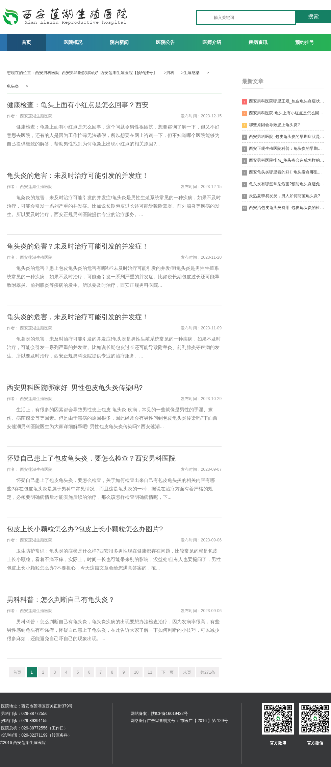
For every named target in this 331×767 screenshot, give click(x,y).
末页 (187, 672)
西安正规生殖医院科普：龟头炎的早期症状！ (283, 149)
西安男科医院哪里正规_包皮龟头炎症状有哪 (283, 101)
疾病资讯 (258, 42)
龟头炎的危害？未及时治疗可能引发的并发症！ (78, 246)
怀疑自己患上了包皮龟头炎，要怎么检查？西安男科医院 (91, 458)
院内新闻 (119, 42)
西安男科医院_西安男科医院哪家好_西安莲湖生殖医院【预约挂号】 (96, 72)
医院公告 (165, 42)
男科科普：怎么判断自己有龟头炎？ (61, 599)
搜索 (313, 16)
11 (150, 672)
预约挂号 (304, 42)
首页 (26, 42)
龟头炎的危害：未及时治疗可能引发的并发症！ (78, 175)
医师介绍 (211, 42)
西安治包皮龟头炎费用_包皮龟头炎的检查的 (283, 208)
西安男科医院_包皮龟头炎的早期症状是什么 (283, 137)
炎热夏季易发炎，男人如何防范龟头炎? (281, 196)
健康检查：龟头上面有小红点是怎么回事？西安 (78, 104)
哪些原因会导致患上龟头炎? (271, 125)
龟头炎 (13, 86)
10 (136, 672)
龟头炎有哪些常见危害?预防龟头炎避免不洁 (283, 184)
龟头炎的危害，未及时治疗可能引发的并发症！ (78, 316)
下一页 (167, 672)
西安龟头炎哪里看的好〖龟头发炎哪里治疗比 (283, 173)
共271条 (207, 672)
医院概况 (72, 42)
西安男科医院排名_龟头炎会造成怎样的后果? (283, 161)
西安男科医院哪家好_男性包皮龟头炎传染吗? (75, 387)
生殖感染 (191, 72)
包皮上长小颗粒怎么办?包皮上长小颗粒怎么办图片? (85, 529)
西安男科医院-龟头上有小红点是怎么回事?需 (283, 113)
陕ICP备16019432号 (169, 713)
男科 (170, 72)
